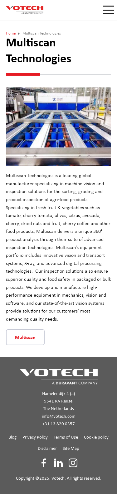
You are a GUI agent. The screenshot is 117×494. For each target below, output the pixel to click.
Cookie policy (96, 437)
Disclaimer (47, 448)
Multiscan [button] (25, 337)
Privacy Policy (35, 437)
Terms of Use (66, 437)
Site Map (71, 448)
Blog (12, 437)
